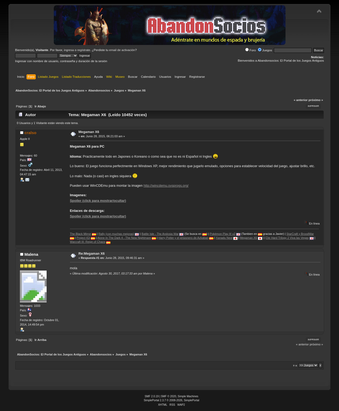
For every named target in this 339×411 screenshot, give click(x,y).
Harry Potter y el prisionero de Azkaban (183, 237)
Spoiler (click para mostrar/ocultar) (98, 201)
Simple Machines (188, 396)
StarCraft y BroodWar (300, 233)
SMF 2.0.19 (152, 396)
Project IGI (83, 237)
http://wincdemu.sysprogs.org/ (166, 186)
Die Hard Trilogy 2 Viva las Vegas (287, 237)
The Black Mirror (80, 233)
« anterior (300, 100)
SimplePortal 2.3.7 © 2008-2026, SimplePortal (171, 400)
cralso (30, 132)
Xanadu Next (224, 237)
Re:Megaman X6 (91, 253)
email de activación (122, 50)
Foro (250, 50)
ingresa (69, 50)
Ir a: (295, 365)
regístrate (83, 50)
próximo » (316, 100)
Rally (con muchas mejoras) (116, 233)
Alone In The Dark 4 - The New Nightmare (124, 237)
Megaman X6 (88, 132)
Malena (31, 254)
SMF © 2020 (168, 396)
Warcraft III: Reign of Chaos (87, 241)
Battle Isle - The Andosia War (160, 233)
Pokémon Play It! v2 (222, 233)
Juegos (265, 50)
